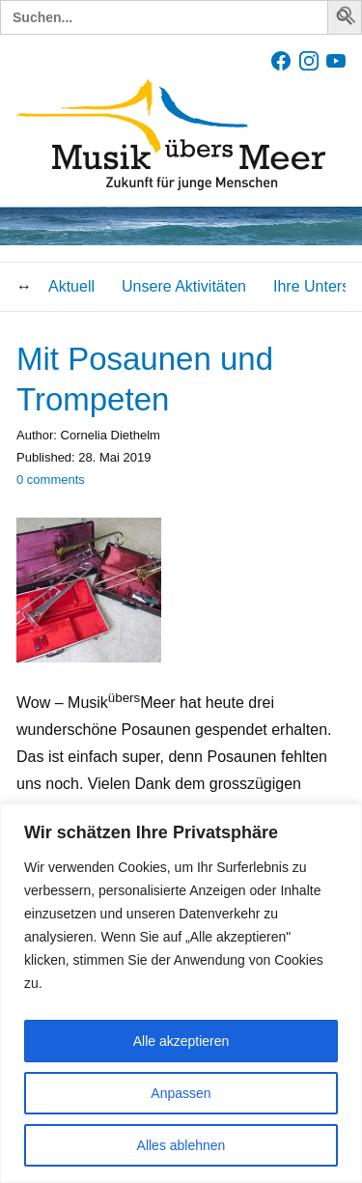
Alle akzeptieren (181, 1041)
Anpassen (180, 1093)
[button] (347, 19)
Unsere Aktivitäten (184, 286)
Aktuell (71, 286)
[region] (181, 993)
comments (50, 479)
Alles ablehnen (181, 1145)
